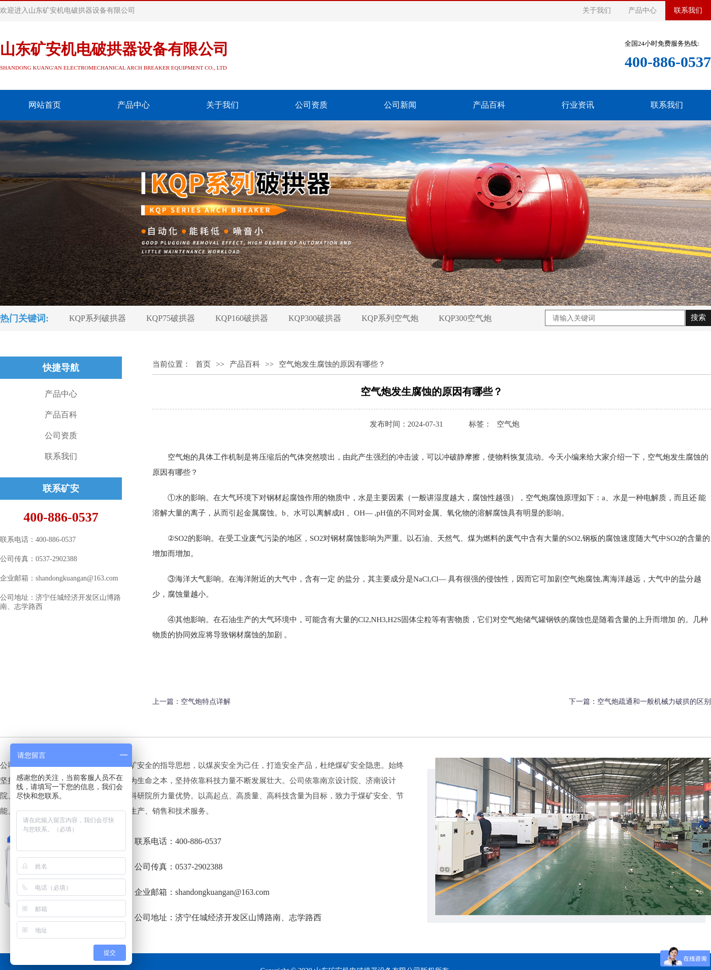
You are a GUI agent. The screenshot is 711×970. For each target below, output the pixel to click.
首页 (203, 364)
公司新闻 (400, 105)
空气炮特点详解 (206, 701)
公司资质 (311, 105)
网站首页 (44, 105)
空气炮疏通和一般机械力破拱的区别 (654, 701)
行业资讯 (578, 105)
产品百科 (489, 105)
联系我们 (688, 10)
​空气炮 (508, 424)
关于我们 (597, 10)
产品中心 (642, 10)
